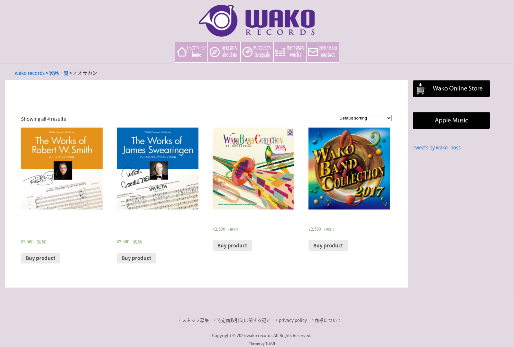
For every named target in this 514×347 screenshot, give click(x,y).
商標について (328, 320)
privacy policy (293, 320)
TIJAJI (270, 343)
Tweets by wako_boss (437, 147)
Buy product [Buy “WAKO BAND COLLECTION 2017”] (328, 245)
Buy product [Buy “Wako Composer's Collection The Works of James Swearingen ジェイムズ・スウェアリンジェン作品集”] (136, 258)
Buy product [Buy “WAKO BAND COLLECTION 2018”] (232, 245)
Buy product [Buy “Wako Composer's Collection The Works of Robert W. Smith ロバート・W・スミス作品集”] (40, 258)
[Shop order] (365, 118)
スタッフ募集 (195, 320)
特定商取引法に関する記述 (244, 320)
